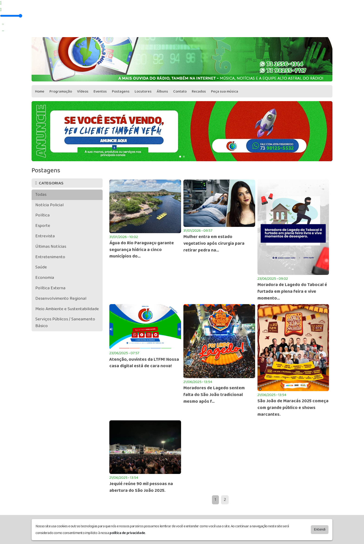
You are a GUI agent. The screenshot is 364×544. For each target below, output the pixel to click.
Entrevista (45, 236)
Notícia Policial (49, 205)
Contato (180, 91)
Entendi (319, 529)
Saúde (41, 267)
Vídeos (82, 91)
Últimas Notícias (50, 246)
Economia (44, 277)
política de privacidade (127, 533)
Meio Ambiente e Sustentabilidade (67, 308)
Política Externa (50, 288)
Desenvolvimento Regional (60, 298)
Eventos (100, 91)
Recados (199, 91)
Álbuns (162, 91)
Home (39, 91)
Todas (40, 194)
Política (42, 215)
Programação (60, 91)
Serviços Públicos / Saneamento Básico (65, 322)
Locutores (143, 91)
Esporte (42, 225)
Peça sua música (224, 91)
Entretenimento (50, 257)
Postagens (121, 91)
